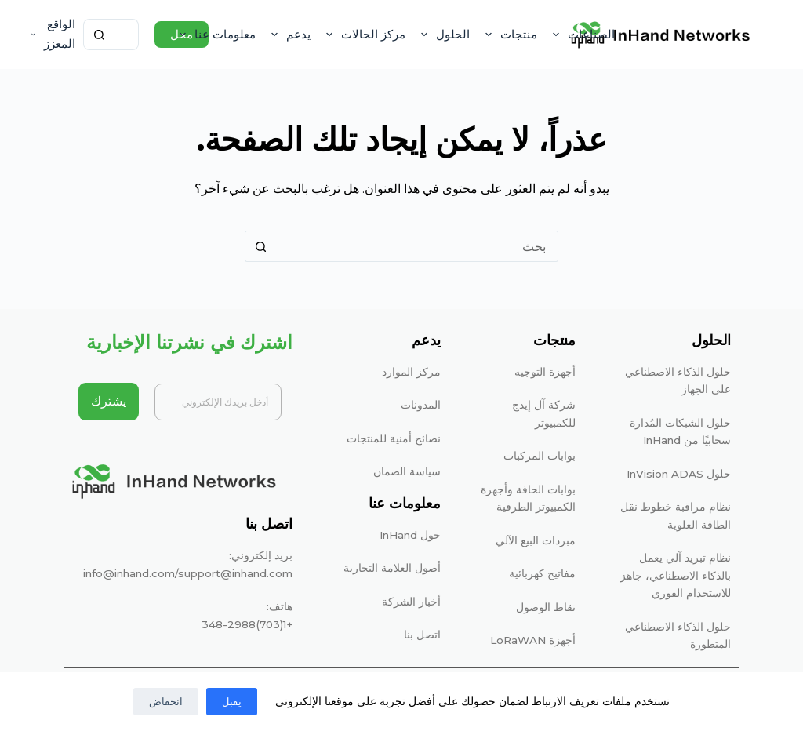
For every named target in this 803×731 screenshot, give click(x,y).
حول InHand (410, 535)
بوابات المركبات (539, 455)
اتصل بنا (422, 634)
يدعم (288, 34)
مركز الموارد (411, 372)
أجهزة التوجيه (545, 372)
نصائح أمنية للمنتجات (394, 438)
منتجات (508, 34)
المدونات (421, 404)
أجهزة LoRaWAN (533, 640)
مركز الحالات (362, 34)
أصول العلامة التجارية (392, 568)
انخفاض (166, 701)
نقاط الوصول (546, 607)
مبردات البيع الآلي (536, 540)
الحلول (442, 34)
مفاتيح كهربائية (542, 573)
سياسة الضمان (407, 471)
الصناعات (581, 34)
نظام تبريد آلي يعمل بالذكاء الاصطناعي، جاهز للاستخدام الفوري (675, 575)
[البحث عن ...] (126, 34)
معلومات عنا (214, 34)
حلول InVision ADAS (679, 473)
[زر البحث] (98, 34)
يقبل (232, 701)
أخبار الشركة (411, 601)
